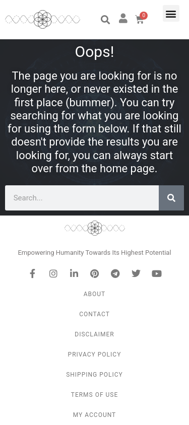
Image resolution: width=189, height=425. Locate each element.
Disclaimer (94, 334)
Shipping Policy (94, 374)
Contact (94, 314)
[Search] (171, 197)
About (95, 294)
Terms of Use (94, 394)
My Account (94, 414)
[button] (105, 20)
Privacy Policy (94, 354)
